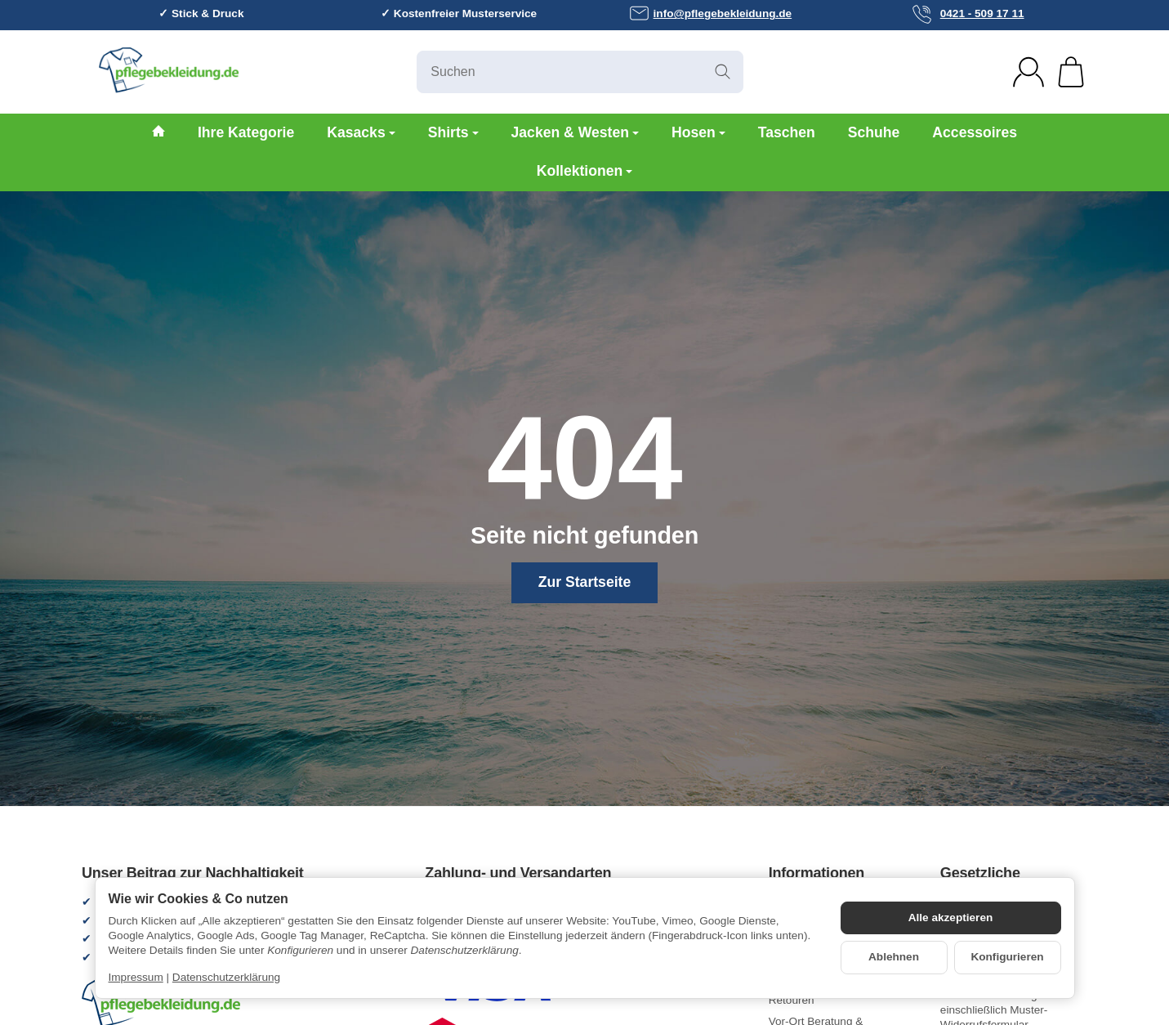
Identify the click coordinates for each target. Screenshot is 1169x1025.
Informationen (816, 873)
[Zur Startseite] (249, 71)
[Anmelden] (1028, 72)
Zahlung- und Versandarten (518, 873)
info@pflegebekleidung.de (710, 13)
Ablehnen (893, 957)
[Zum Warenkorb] (1071, 72)
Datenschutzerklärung (226, 977)
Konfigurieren (1006, 957)
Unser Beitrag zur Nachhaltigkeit (193, 873)
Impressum (136, 977)
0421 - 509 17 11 (968, 14)
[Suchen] (580, 72)
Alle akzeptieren (950, 917)
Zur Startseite (584, 582)
